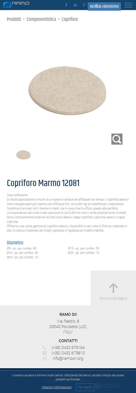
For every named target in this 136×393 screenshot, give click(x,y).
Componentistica (41, 19)
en (102, 5)
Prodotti (14, 19)
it (96, 5)
